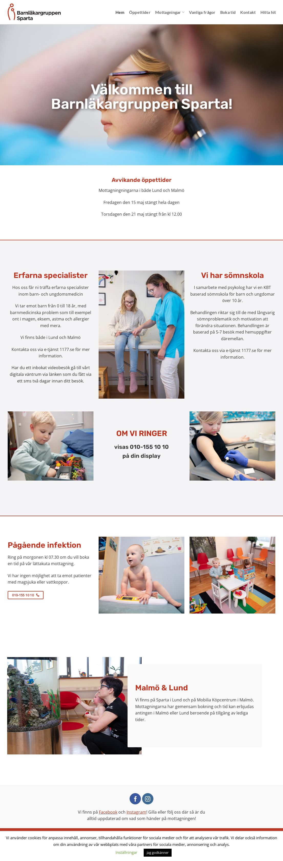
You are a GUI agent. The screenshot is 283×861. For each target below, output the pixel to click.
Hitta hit (268, 12)
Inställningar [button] (126, 852)
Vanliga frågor (202, 12)
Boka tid (228, 12)
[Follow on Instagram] (147, 798)
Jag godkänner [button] (158, 852)
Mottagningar (169, 12)
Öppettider (140, 12)
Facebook (108, 812)
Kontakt (248, 12)
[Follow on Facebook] (135, 798)
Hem (120, 12)
